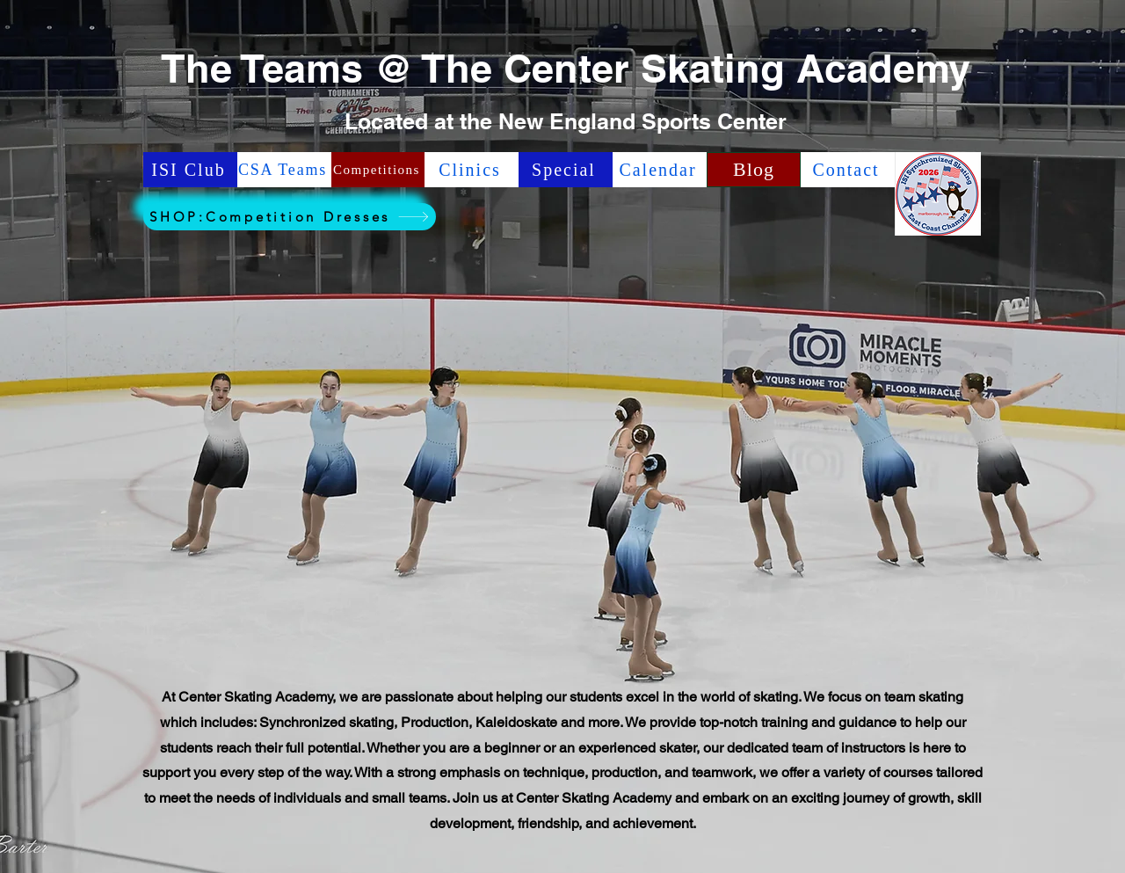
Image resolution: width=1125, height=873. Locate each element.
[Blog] (754, 169)
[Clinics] (472, 169)
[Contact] (848, 169)
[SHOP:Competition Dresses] (289, 216)
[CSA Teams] (284, 169)
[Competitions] (378, 169)
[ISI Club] (190, 169)
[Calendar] (660, 169)
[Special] (566, 169)
